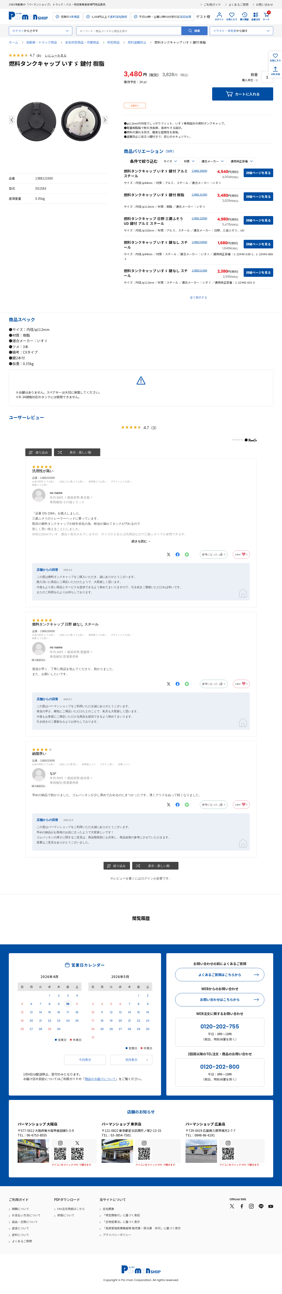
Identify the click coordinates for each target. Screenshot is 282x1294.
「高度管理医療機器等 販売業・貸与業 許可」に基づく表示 (142, 1228)
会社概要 (108, 1209)
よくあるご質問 (238, 4)
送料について (20, 1235)
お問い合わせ (264, 4)
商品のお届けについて (100, 1079)
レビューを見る (56, 55)
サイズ (167, 161)
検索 (197, 31)
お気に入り (231, 19)
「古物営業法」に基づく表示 (121, 1222)
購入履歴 (244, 19)
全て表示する (198, 297)
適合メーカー (210, 161)
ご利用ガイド (212, 4)
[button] (12, 120)
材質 (187, 161)
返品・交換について (25, 1222)
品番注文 (255, 19)
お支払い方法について (26, 1215)
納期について (20, 1209)
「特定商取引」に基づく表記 (121, 1215)
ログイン (219, 19)
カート (266, 16)
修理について (65, 1215)
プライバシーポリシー (117, 1235)
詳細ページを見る (258, 173)
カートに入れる (247, 94)
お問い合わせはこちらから (220, 999)
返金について (20, 1228)
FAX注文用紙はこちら (71, 1209)
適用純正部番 (239, 161)
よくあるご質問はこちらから (219, 975)
